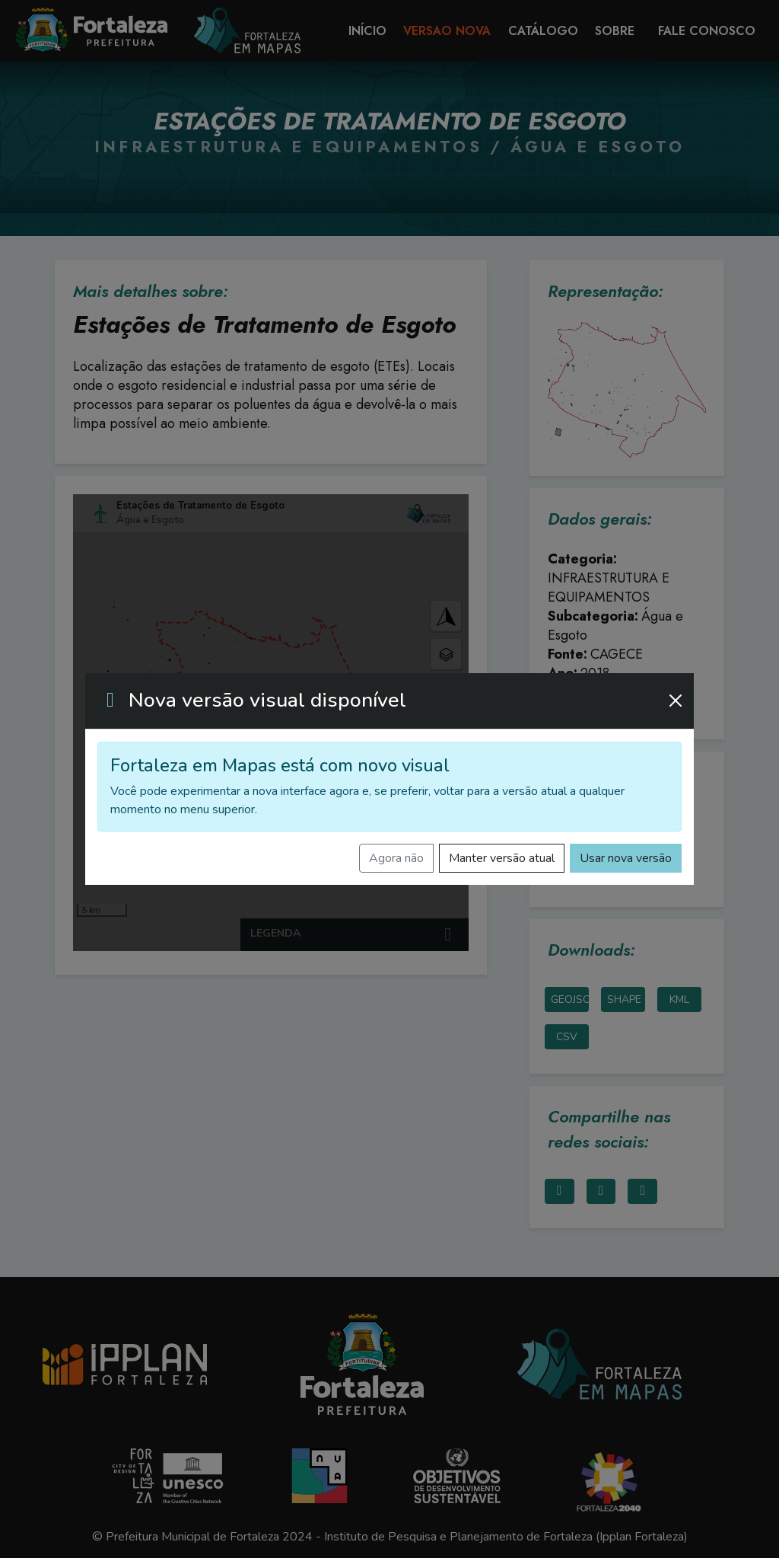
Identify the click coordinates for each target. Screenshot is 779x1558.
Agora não (396, 858)
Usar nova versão (626, 858)
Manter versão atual (502, 858)
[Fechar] (675, 700)
